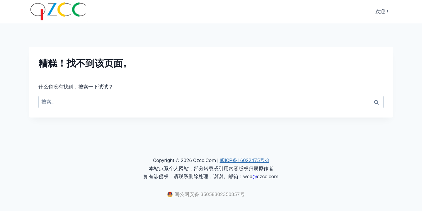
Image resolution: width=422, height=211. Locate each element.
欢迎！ (382, 11)
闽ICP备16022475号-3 (244, 160)
